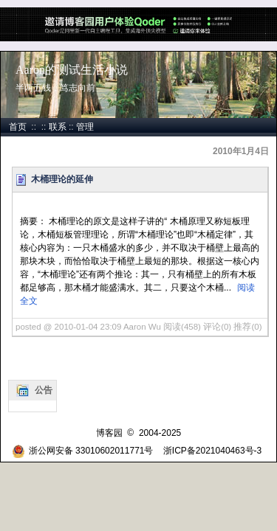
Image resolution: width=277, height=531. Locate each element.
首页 (18, 127)
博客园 (109, 433)
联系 (57, 127)
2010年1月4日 (241, 151)
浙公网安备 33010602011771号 (83, 450)
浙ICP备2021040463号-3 (212, 450)
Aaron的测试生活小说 (72, 69)
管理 (85, 127)
